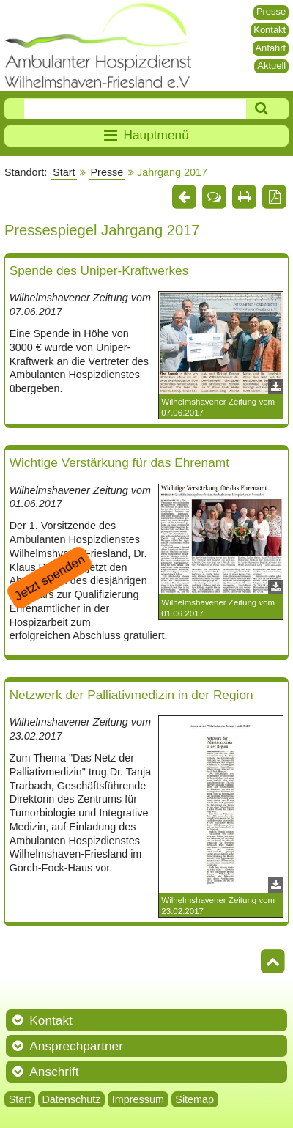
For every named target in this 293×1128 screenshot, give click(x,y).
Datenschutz (71, 1099)
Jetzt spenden (49, 577)
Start (64, 172)
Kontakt (269, 29)
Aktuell (271, 65)
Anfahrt (270, 48)
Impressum (138, 1099)
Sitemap (194, 1099)
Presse (271, 11)
